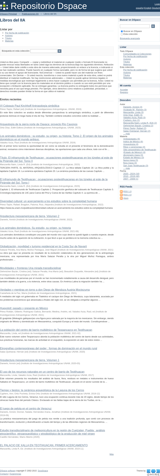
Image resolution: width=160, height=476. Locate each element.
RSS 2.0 (127, 195)
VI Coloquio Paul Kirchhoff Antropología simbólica (29, 105)
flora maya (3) (130, 163)
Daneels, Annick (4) (132, 107)
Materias (9, 41)
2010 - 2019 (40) (131, 176)
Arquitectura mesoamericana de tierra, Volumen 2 (29, 216)
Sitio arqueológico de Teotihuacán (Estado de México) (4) (139, 151)
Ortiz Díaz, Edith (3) (132, 115)
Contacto (4, 474)
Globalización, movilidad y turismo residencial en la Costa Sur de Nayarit (43, 246)
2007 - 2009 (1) (130, 179)
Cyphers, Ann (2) (131, 120)
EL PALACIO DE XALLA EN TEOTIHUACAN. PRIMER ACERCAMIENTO (44, 445)
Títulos (8, 38)
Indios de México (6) (133, 141)
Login (157, 4)
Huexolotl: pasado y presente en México (24, 308)
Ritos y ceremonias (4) (134, 147)
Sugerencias (15, 474)
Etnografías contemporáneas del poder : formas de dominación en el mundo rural (48, 348)
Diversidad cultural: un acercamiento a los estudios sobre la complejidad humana (48, 201)
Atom (125, 198)
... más (126, 133)
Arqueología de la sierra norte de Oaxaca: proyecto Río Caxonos (38, 124)
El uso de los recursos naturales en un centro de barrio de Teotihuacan (42, 371)
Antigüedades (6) (131, 139)
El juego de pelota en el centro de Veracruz (26, 408)
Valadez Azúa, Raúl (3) (134, 117)
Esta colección (129, 34)
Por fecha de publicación (17, 33)
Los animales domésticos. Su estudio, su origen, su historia (35, 227)
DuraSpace (43, 471)
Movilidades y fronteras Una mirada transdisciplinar (30, 268)
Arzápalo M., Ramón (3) (135, 109)
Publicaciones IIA (30, 14)
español (140, 8)
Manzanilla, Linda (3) (133, 112)
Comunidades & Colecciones (137, 54)
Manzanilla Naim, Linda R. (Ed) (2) (140, 123)
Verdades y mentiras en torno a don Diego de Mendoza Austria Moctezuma (45, 289)
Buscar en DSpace (131, 31)
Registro (124, 92)
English (147, 8)
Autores (9, 35)
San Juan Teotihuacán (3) (135, 165)
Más (111, 454)
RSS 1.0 (127, 191)
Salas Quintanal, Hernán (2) (136, 131)
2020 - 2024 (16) (131, 173)
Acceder (124, 89)
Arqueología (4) (130, 144)
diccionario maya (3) (133, 155)
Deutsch (156, 8)
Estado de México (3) (133, 157)
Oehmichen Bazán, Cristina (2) (138, 125)
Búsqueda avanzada (130, 38)
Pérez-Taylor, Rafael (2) (134, 128)
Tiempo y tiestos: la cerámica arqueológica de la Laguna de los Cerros (42, 390)
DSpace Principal (8, 14)
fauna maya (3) (130, 160)
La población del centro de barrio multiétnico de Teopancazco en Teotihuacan (46, 329)
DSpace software (7, 471)
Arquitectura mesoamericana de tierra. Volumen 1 (29, 360)
